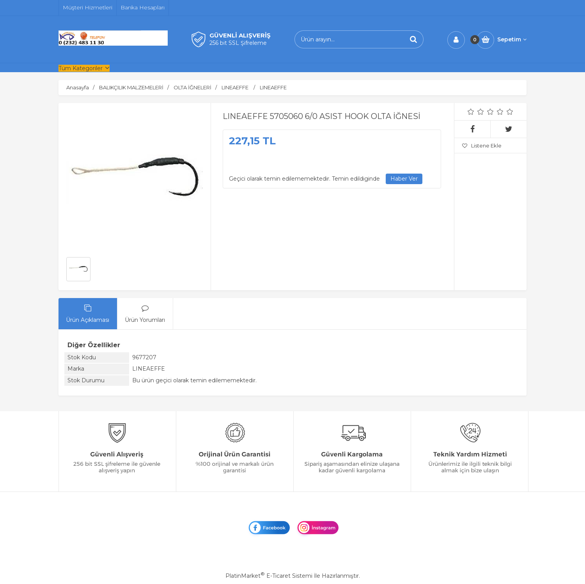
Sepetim (511, 39)
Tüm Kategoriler (80, 68)
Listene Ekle (482, 145)
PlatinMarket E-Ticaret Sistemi (268, 575)
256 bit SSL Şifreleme (238, 42)
